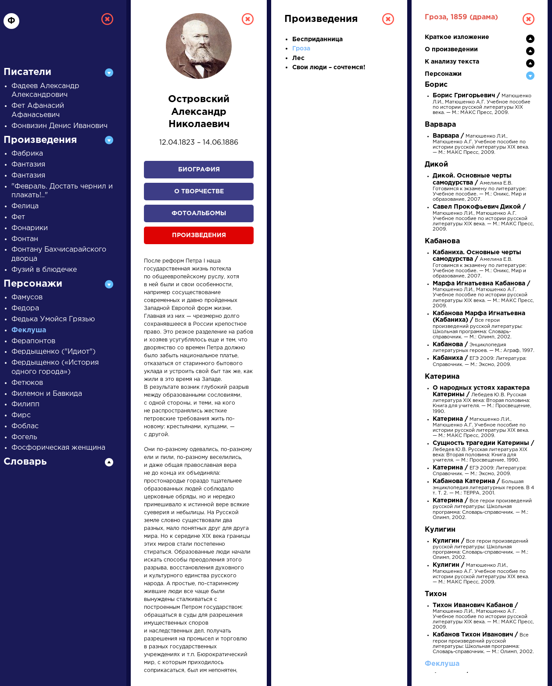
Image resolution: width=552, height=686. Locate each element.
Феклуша (28, 330)
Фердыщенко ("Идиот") (53, 351)
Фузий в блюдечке (44, 270)
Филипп (25, 404)
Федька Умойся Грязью (53, 319)
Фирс (21, 415)
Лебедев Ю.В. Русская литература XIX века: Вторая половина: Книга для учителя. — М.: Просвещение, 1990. (482, 400)
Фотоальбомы (199, 213)
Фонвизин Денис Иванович (59, 126)
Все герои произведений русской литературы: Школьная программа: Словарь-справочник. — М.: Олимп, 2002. (479, 325)
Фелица (25, 206)
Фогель (24, 437)
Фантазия (28, 164)
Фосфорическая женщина (58, 447)
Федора (25, 308)
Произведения (199, 235)
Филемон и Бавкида (46, 394)
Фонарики (29, 228)
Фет (18, 217)
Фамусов (27, 297)
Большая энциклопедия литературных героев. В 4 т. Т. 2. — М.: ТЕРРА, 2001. (483, 487)
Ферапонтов (33, 341)
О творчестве (199, 191)
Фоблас (25, 426)
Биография (199, 169)
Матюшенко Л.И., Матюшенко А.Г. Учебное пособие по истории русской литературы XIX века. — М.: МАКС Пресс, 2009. (483, 218)
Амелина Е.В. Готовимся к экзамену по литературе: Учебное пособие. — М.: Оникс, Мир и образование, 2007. (480, 188)
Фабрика (27, 153)
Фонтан (24, 239)
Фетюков (27, 383)
